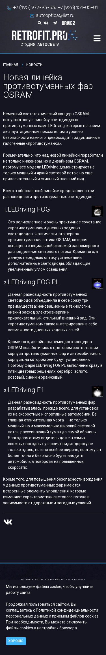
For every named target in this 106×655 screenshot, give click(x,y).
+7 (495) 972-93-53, (34, 7)
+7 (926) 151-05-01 (78, 7)
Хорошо (15, 641)
